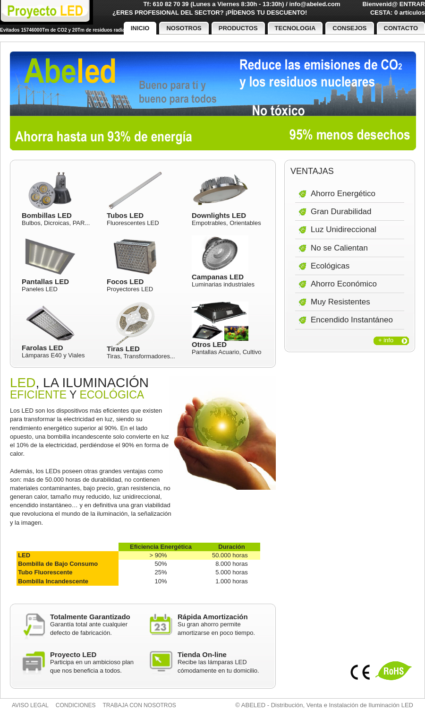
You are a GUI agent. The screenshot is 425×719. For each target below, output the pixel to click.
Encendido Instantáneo (352, 319)
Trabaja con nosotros (139, 705)
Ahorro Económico (344, 283)
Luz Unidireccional (343, 229)
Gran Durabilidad (341, 211)
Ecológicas (330, 265)
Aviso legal (30, 705)
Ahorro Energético (343, 193)
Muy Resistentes (340, 301)
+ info (385, 340)
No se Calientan (339, 247)
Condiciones (76, 705)
